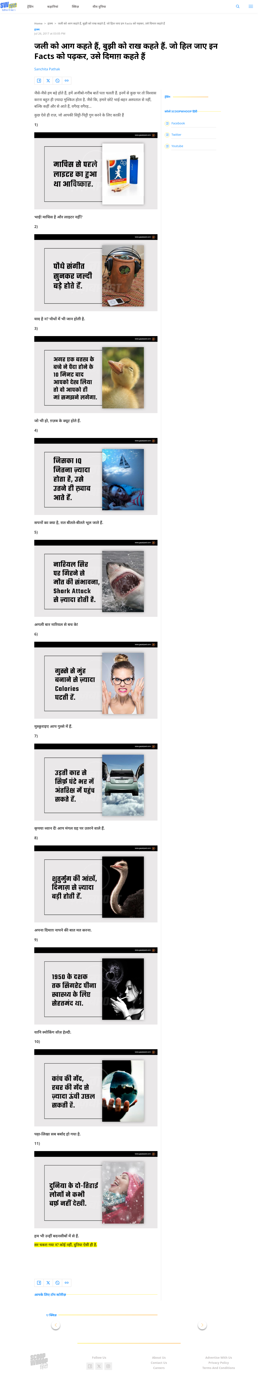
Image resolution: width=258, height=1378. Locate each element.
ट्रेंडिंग (30, 7)
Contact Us (159, 1363)
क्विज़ (75, 7)
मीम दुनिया (99, 7)
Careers (159, 1368)
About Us (159, 1357)
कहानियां (52, 7)
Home (38, 23)
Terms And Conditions (218, 1368)
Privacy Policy (218, 1363)
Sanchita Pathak (47, 69)
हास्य (50, 23)
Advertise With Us (218, 1357)
